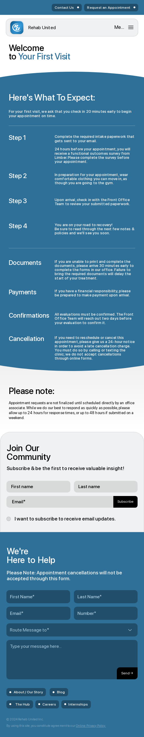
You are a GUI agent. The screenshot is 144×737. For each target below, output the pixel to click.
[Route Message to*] (72, 629)
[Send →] (127, 673)
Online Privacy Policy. (91, 726)
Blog (61, 692)
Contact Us (64, 8)
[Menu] (124, 27)
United (42, 27)
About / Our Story (28, 692)
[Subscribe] (125, 502)
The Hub (22, 704)
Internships (78, 704)
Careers (49, 704)
